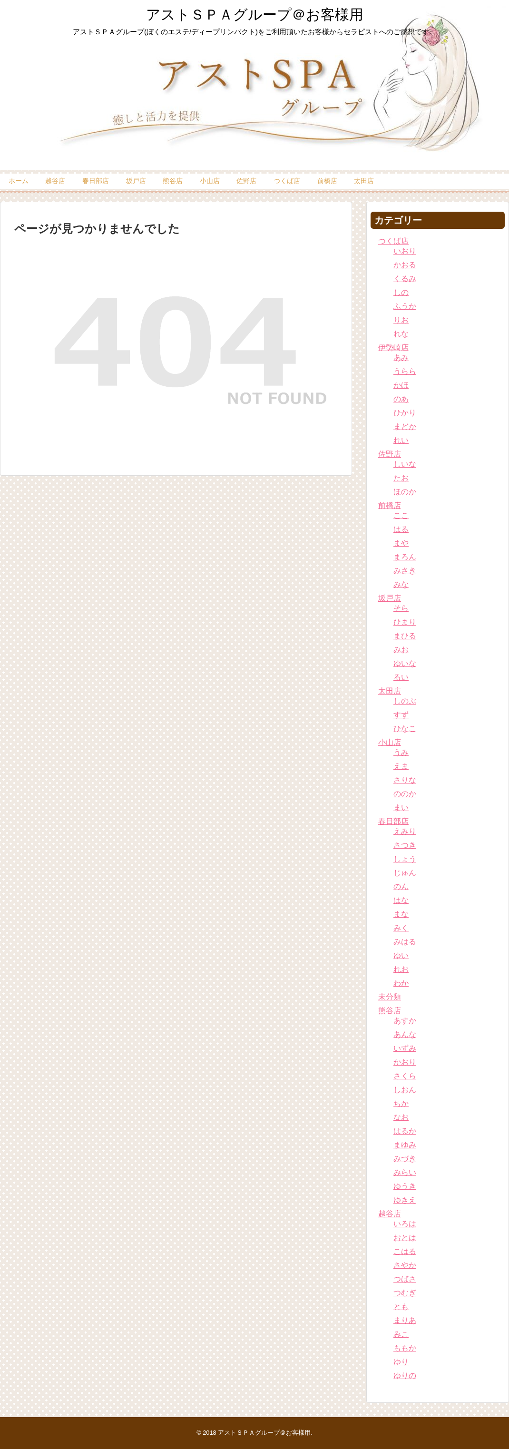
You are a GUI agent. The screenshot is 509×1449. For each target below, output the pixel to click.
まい (401, 807)
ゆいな (404, 663)
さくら (404, 1076)
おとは (404, 1238)
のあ (401, 399)
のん (401, 886)
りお (401, 320)
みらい (404, 1172)
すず (401, 715)
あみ (401, 357)
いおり (404, 251)
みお (401, 650)
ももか (404, 1348)
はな (401, 900)
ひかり (404, 413)
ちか (401, 1103)
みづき (404, 1159)
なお (401, 1117)
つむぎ (404, 1293)
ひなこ (404, 728)
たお (401, 478)
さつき (404, 845)
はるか (404, 1131)
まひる (404, 636)
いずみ (404, 1048)
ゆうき (404, 1186)
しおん (404, 1090)
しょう (404, 859)
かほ (401, 385)
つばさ (404, 1279)
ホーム (19, 181)
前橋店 (327, 181)
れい (401, 440)
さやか (404, 1265)
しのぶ (404, 701)
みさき (404, 571)
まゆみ (404, 1145)
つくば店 (287, 181)
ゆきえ (404, 1200)
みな (401, 584)
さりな (404, 780)
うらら (404, 371)
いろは (404, 1224)
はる (401, 529)
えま (401, 766)
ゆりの (404, 1375)
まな (401, 914)
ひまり (404, 622)
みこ (401, 1334)
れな (401, 334)
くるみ (404, 278)
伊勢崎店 (393, 347)
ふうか (404, 306)
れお (401, 969)
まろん (404, 557)
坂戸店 (136, 181)
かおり (404, 1062)
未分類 (389, 997)
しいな (404, 464)
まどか (404, 426)
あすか (404, 1021)
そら (401, 608)
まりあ (404, 1320)
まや (401, 543)
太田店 (364, 181)
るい (401, 677)
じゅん (404, 873)
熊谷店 (173, 181)
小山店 (210, 181)
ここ (401, 515)
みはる (404, 942)
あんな (404, 1034)
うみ (401, 752)
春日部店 (95, 181)
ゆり (401, 1362)
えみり (404, 831)
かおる (404, 265)
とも (401, 1306)
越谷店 (55, 181)
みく (401, 928)
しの (401, 292)
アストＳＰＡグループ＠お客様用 (254, 14)
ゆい (401, 955)
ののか (404, 794)
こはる (404, 1251)
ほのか (404, 492)
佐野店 (246, 181)
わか (401, 983)
